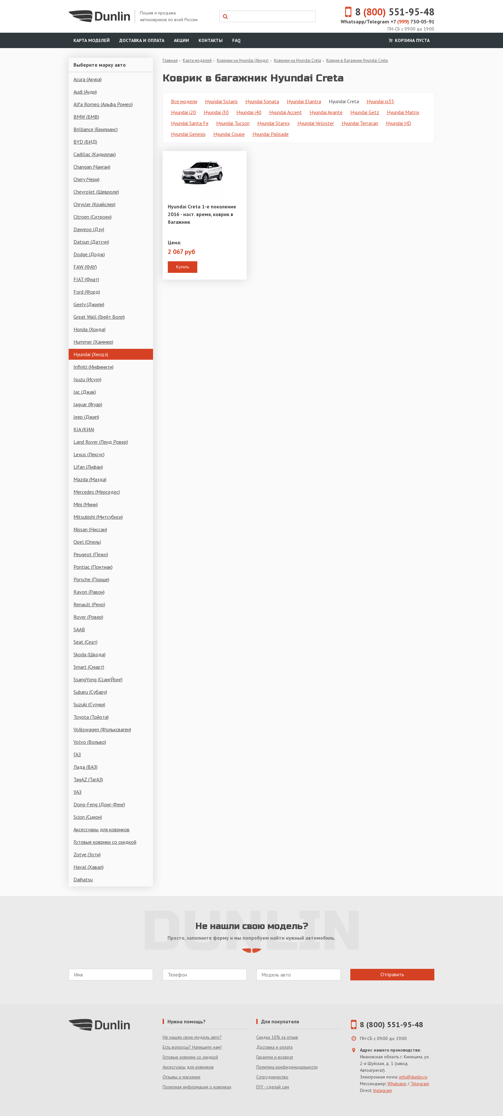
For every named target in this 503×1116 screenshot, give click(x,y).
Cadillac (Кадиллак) (94, 154)
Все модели (184, 101)
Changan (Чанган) (91, 167)
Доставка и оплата (141, 40)
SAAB (79, 629)
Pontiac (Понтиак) (93, 567)
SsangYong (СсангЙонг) (98, 679)
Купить (182, 267)
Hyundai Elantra (304, 101)
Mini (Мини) (85, 504)
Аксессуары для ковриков (101, 829)
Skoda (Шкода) (89, 654)
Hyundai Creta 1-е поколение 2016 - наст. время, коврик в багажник (202, 214)
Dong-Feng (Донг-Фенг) (99, 804)
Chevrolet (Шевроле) (96, 192)
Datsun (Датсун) (91, 242)
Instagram (382, 1090)
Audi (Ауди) (85, 91)
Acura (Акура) (87, 79)
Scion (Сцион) (87, 817)
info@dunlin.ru (413, 1077)
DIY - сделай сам (272, 1087)
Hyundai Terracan (360, 123)
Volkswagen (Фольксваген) (102, 729)
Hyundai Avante (326, 112)
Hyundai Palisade (270, 134)
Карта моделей (91, 40)
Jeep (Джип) (86, 417)
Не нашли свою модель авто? (192, 1037)
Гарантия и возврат (274, 1057)
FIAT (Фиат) (86, 279)
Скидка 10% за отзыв (277, 1037)
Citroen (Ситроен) (92, 217)
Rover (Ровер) (88, 617)
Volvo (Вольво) (89, 742)
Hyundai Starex (273, 123)
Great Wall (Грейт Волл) (99, 317)
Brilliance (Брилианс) (95, 129)
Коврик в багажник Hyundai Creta (357, 60)
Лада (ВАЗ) (85, 767)
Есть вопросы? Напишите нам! (192, 1047)
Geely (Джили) (88, 304)
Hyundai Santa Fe (190, 123)
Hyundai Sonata (262, 101)
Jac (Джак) (84, 392)
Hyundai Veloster (315, 123)
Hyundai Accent (285, 112)
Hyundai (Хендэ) (90, 354)
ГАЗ (77, 754)
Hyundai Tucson (233, 123)
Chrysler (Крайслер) (94, 204)
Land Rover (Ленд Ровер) (100, 442)
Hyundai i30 (216, 112)
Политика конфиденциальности (287, 1067)
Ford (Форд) (86, 292)
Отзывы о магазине (181, 1077)
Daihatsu (83, 879)
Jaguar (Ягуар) (87, 404)
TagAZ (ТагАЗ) (88, 779)
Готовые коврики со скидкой (104, 842)
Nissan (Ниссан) (90, 529)
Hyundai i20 (183, 112)
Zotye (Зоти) (87, 854)
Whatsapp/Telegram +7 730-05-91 (387, 21)
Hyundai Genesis (188, 134)
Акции (181, 40)
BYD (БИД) (85, 141)
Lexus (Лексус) (89, 454)
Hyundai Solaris (221, 101)
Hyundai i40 (248, 112)
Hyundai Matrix (403, 112)
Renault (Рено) (89, 604)
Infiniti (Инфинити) (93, 367)
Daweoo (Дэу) (88, 229)
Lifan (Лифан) (88, 467)
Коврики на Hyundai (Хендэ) (243, 60)
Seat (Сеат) (85, 642)
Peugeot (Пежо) (90, 554)
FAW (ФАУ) (85, 267)
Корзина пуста (408, 40)
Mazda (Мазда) (90, 479)
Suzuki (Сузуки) (89, 704)
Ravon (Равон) (89, 592)
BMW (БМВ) (86, 116)
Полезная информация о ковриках (197, 1087)
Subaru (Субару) (90, 692)
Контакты (211, 40)
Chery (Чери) (86, 179)
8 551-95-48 (385, 11)
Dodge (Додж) (89, 254)
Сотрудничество (272, 1077)
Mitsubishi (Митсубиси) (98, 517)
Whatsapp (397, 1084)
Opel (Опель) (87, 542)
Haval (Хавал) (88, 867)
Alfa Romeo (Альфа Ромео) (103, 104)
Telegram (420, 1084)
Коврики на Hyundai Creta (297, 60)
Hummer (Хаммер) (93, 342)
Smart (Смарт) (88, 667)
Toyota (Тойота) (91, 717)
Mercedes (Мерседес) (96, 492)
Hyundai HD (398, 123)
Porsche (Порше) (91, 579)
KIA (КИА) (83, 429)
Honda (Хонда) (89, 329)
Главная (170, 60)
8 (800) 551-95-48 (391, 1024)
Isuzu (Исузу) (87, 379)
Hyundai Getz (364, 112)
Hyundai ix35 (380, 101)
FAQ (236, 40)
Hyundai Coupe (229, 134)
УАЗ (77, 792)
